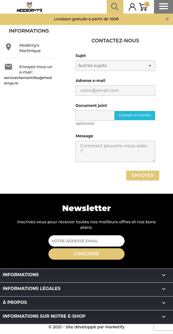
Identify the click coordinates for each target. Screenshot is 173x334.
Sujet (81, 55)
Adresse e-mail (90, 80)
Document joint (91, 105)
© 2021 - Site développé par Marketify (86, 326)
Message (84, 135)
